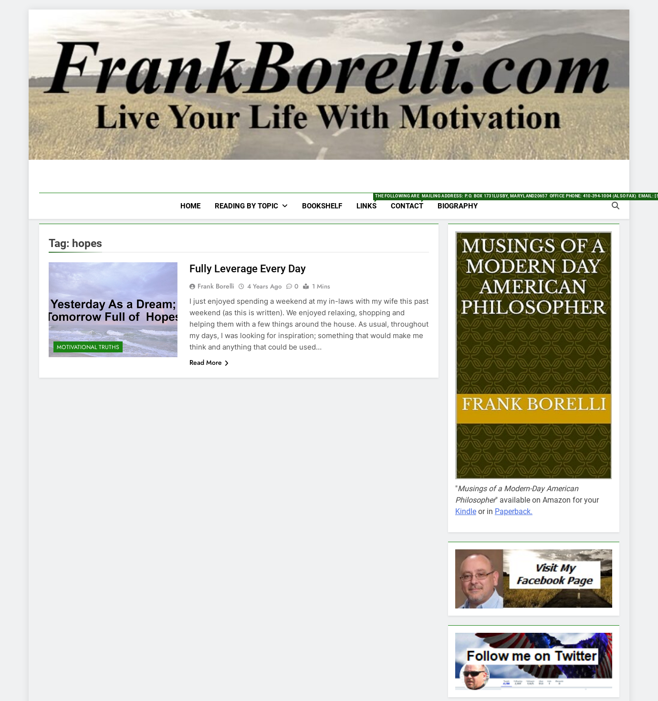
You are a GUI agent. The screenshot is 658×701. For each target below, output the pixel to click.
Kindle (465, 511)
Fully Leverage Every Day (247, 269)
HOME (190, 206)
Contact (410, 201)
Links (370, 201)
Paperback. (514, 511)
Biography (458, 206)
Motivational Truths (88, 347)
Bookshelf (322, 206)
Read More (209, 362)
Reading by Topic (246, 206)
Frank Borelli (216, 286)
